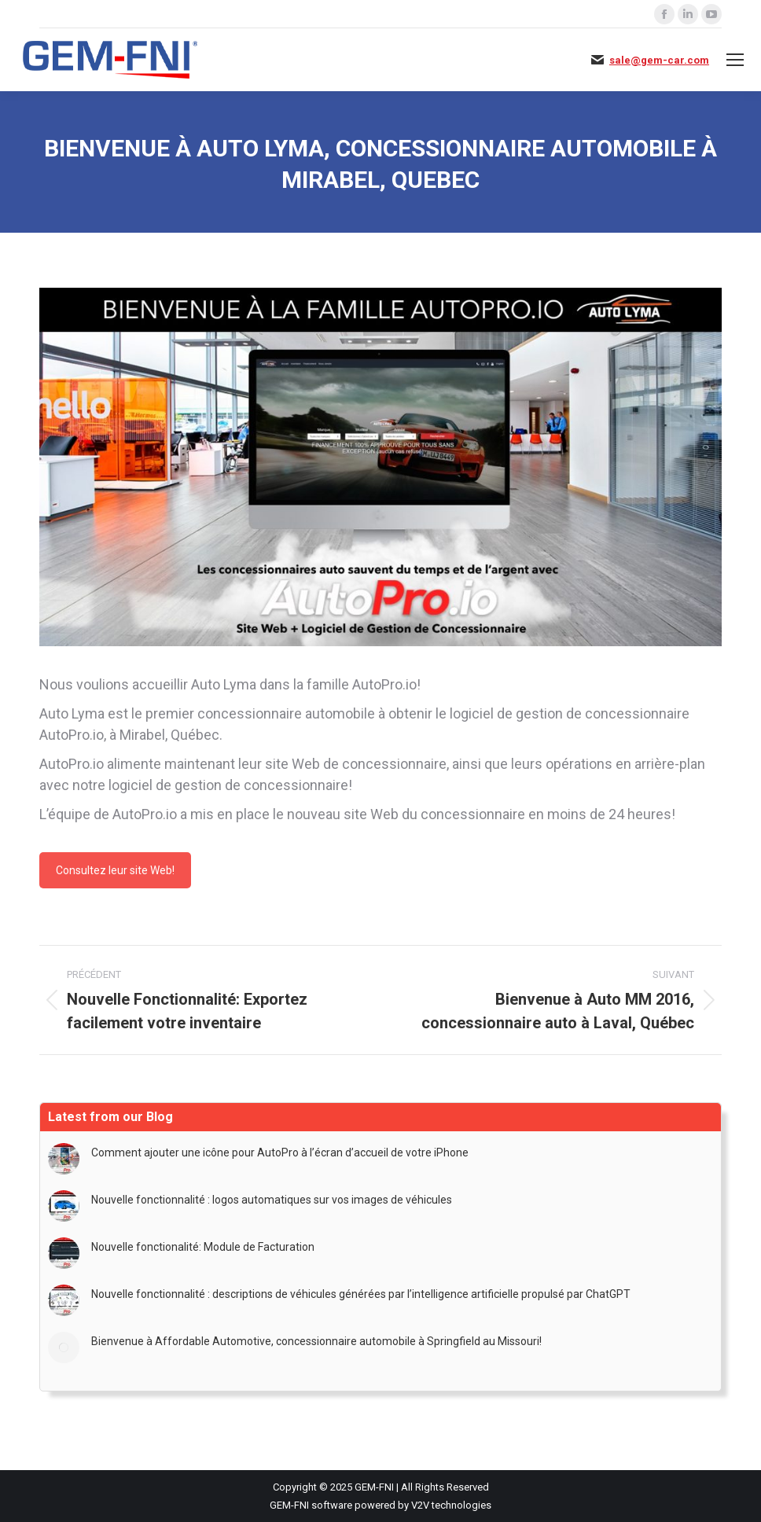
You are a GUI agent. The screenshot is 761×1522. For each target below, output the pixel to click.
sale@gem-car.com (659, 60)
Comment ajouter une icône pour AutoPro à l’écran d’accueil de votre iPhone (280, 1152)
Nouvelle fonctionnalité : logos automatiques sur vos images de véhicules (271, 1199)
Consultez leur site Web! (115, 870)
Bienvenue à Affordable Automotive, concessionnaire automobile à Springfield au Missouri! (316, 1341)
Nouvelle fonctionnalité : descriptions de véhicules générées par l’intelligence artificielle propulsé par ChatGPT (360, 1294)
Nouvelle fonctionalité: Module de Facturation (202, 1247)
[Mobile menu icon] (735, 60)
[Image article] (63, 1159)
